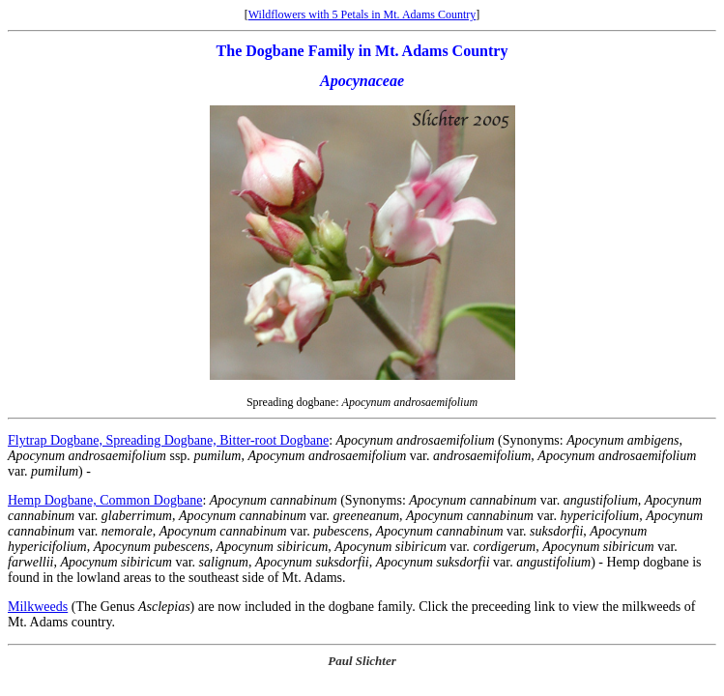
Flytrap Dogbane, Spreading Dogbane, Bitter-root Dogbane (168, 440)
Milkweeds (38, 606)
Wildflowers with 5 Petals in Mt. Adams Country (362, 14)
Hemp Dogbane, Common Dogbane (105, 500)
